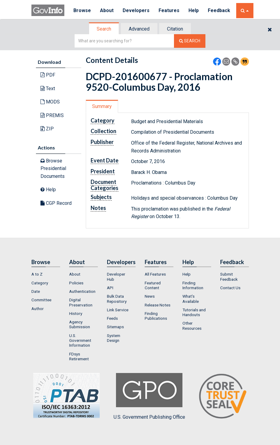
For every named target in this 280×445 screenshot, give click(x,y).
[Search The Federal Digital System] (189, 41)
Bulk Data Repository (117, 298)
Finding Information (192, 285)
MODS (50, 102)
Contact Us (230, 287)
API (110, 287)
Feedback (219, 10)
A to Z (37, 274)
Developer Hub (116, 276)
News (150, 296)
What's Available (190, 298)
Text (47, 88)
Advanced (139, 29)
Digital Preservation (80, 302)
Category (39, 282)
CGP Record (56, 203)
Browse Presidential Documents (53, 168)
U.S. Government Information (80, 340)
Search (104, 29)
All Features (155, 274)
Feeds (112, 318)
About (107, 10)
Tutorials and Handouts (194, 312)
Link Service (117, 309)
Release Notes (157, 305)
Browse (82, 10)
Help (193, 10)
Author (37, 308)
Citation (175, 29)
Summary (102, 106)
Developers (136, 10)
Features (169, 10)
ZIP (47, 129)
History (75, 313)
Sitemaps (115, 326)
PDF (47, 75)
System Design (113, 338)
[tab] (104, 28)
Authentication (82, 291)
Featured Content (153, 285)
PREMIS (52, 115)
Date (35, 291)
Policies (76, 282)
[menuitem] (45, 274)
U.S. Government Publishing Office (149, 396)
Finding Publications (156, 316)
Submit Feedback (229, 276)
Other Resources (191, 325)
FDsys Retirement (79, 356)
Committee (41, 299)
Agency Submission (79, 324)
